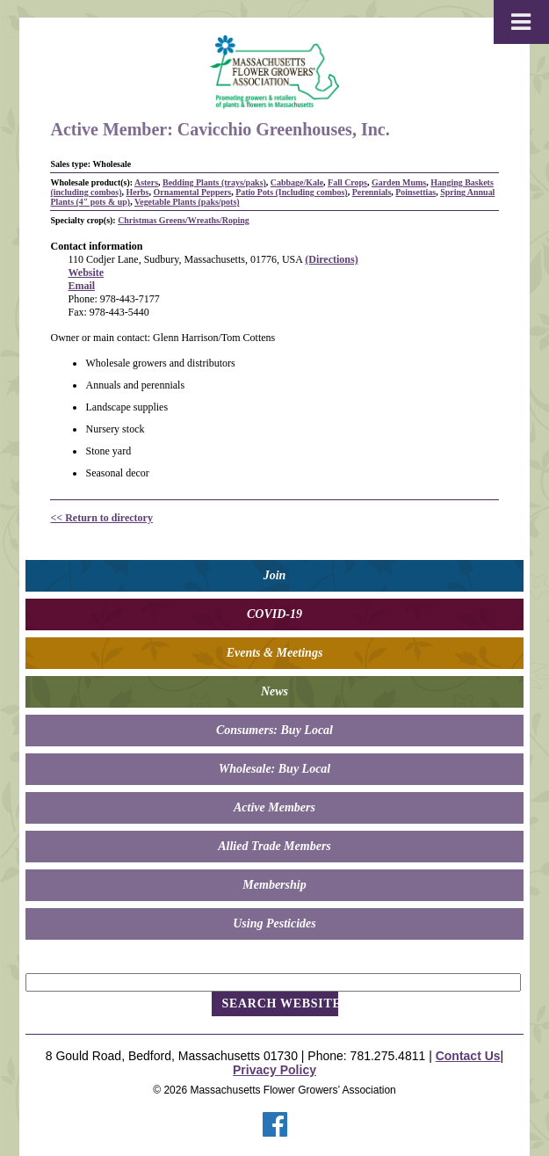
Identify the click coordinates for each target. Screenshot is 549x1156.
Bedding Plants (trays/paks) (214, 182)
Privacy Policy (274, 1070)
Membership (274, 884)
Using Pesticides (274, 923)
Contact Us (468, 1056)
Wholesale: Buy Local (275, 768)
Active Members (274, 807)
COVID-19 (274, 614)
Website (86, 272)
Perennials (372, 192)
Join (275, 575)
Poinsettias (415, 192)
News (274, 691)
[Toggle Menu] (521, 22)
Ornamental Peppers (192, 192)
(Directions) (331, 259)
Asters (146, 182)
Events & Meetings (275, 652)
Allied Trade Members (274, 846)
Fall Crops (347, 182)
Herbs (137, 192)
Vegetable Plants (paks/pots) (187, 202)
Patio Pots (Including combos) (291, 192)
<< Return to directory (101, 518)
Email (81, 286)
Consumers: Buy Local (274, 730)
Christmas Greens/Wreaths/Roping (183, 220)
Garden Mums (399, 182)
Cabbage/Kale (297, 182)
